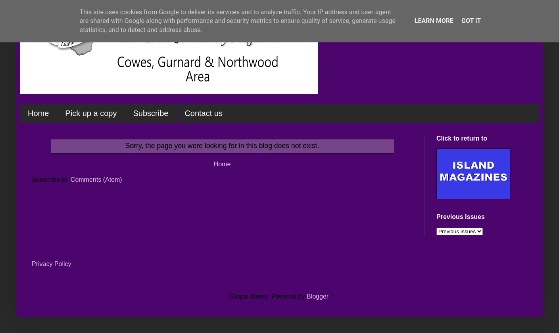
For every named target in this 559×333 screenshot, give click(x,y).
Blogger (317, 296)
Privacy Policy (51, 264)
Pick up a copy (91, 113)
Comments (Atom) (96, 179)
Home (38, 113)
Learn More (434, 21)
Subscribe (150, 113)
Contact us (203, 113)
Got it (471, 21)
